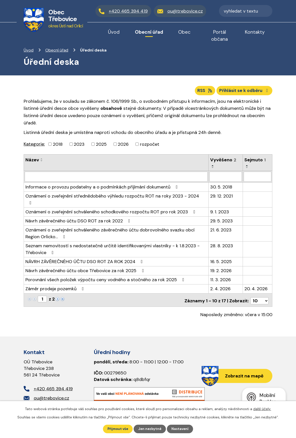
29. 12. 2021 (221, 197)
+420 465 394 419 (53, 388)
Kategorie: (34, 145)
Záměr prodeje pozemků (55, 290)
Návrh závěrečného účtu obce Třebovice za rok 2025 (85, 272)
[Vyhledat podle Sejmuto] (257, 178)
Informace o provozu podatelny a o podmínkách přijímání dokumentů (102, 188)
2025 (101, 146)
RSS (201, 92)
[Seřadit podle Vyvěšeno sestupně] (213, 169)
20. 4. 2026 (256, 290)
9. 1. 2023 (219, 213)
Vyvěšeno (223, 162)
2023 (79, 146)
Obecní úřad (56, 50)
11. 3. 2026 (220, 281)
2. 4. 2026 (220, 290)
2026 (123, 146)
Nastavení (182, 428)
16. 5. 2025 (221, 263)
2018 (58, 146)
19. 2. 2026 (221, 272)
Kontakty (255, 32)
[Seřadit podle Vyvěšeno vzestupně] (213, 167)
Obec (184, 32)
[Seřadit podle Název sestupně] (42, 163)
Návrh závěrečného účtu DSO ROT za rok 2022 (78, 222)
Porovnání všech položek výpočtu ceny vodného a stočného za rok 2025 (105, 281)
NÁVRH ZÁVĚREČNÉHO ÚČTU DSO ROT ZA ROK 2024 (85, 263)
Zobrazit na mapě (243, 376)
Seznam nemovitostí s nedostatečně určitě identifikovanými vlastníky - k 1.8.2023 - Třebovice (112, 250)
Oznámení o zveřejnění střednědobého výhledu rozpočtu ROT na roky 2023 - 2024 (112, 200)
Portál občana (219, 35)
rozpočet (149, 146)
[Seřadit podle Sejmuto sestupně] (247, 169)
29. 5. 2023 (221, 222)
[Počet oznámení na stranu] (259, 300)
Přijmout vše (117, 428)
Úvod (28, 50)
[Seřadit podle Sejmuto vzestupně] (247, 167)
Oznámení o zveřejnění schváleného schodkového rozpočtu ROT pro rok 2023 (111, 213)
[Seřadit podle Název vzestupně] (42, 161)
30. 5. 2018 (221, 188)
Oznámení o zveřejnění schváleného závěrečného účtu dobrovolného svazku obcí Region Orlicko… (110, 234)
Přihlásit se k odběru (243, 92)
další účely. (262, 408)
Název (32, 162)
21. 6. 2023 (221, 231)
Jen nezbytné (150, 428)
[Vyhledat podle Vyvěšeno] (225, 178)
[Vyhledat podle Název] (116, 178)
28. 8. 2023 (221, 247)
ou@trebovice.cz (51, 398)
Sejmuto (255, 162)
